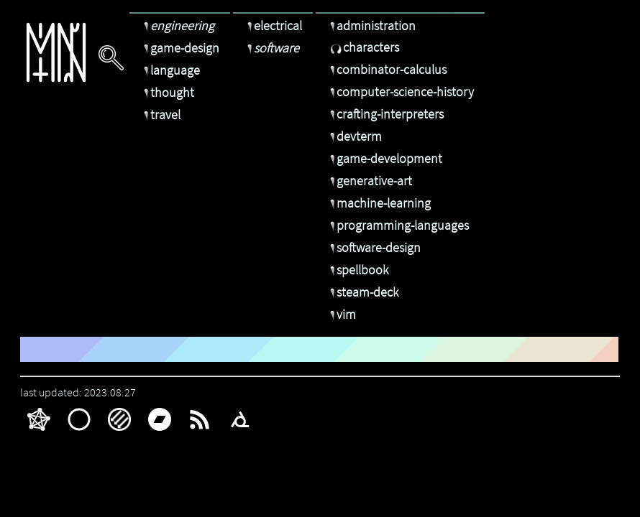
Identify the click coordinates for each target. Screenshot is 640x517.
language (170, 70)
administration (371, 25)
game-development (384, 158)
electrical (273, 25)
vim (341, 314)
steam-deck (362, 292)
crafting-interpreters (385, 114)
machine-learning (378, 203)
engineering (177, 25)
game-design (179, 47)
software (271, 47)
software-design (373, 247)
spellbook (357, 269)
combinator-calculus (386, 69)
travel (160, 114)
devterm (354, 136)
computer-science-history (400, 91)
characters (362, 47)
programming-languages (397, 225)
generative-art (369, 180)
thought (167, 92)
